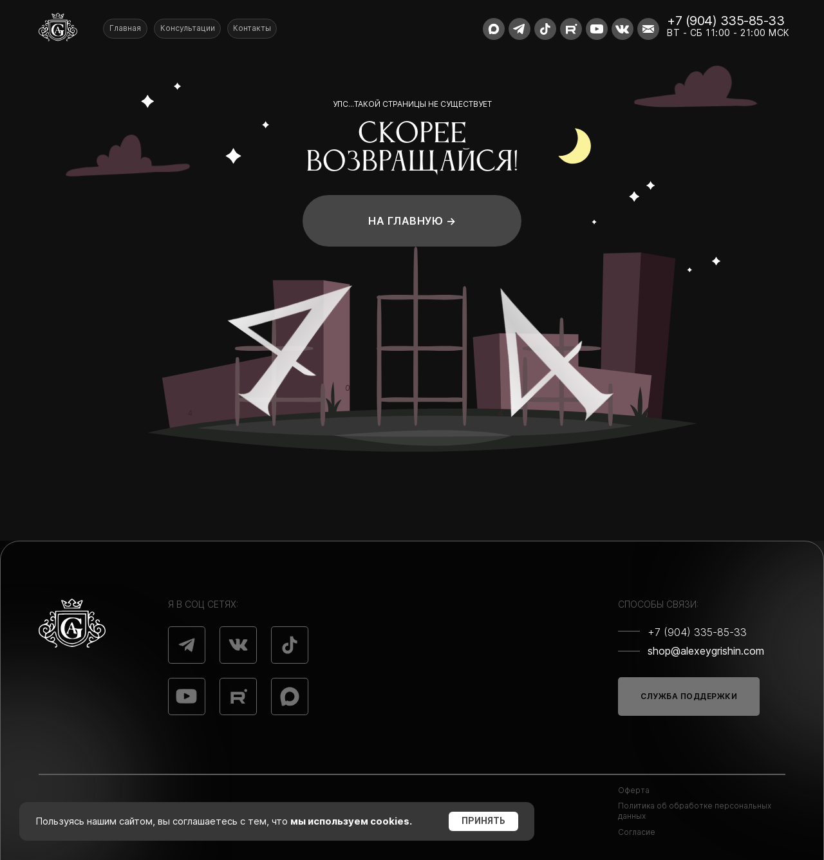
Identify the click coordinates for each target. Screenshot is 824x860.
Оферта (634, 790)
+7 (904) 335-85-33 (725, 20)
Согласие (636, 832)
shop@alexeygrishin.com (706, 650)
